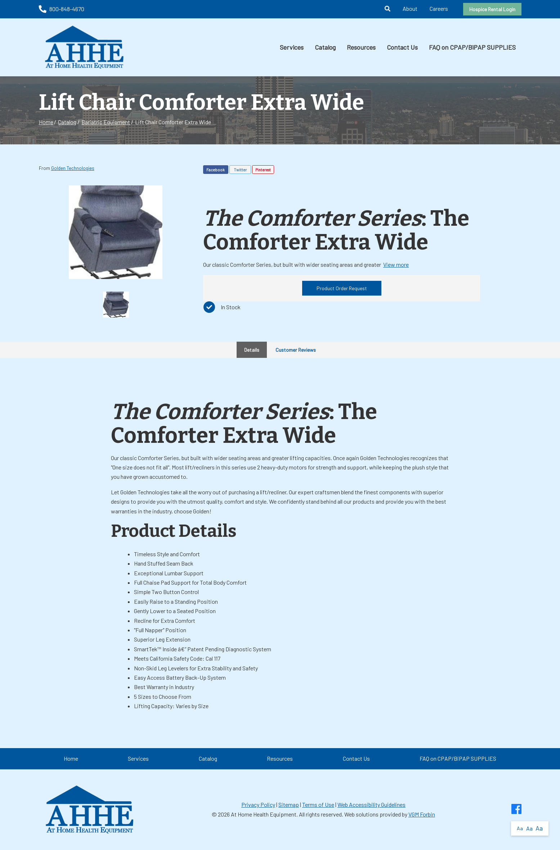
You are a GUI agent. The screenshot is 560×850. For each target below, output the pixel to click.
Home (46, 121)
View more (396, 264)
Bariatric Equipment (105, 121)
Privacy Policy (258, 804)
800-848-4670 (61, 8)
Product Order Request (342, 288)
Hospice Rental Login (492, 9)
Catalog (325, 47)
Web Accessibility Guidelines (371, 804)
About (410, 8)
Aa (520, 828)
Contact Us (402, 47)
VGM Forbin (421, 814)
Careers (439, 8)
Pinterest (263, 169)
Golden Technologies (72, 168)
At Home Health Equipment (263, 814)
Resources (361, 47)
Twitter (240, 169)
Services (292, 47)
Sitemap (288, 804)
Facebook (215, 169)
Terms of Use (318, 804)
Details (251, 350)
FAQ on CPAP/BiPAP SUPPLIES (472, 47)
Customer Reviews (295, 350)
